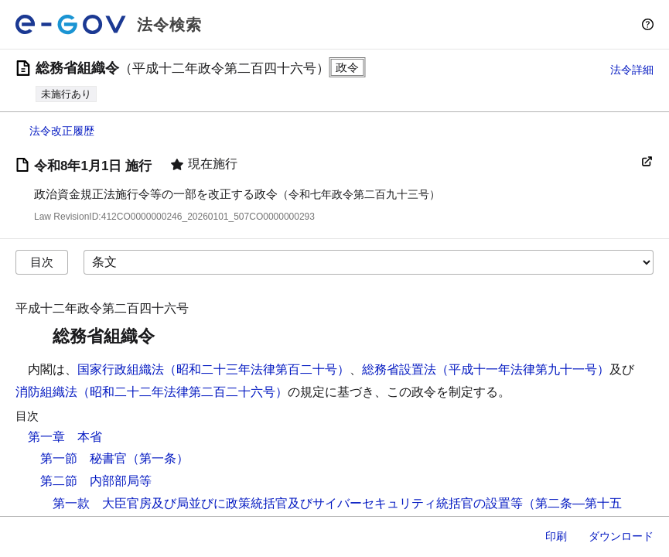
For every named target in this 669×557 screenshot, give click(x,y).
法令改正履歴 (61, 131)
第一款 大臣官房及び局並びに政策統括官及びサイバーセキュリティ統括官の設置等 (288, 503)
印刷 (556, 536)
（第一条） (158, 458)
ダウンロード (621, 536)
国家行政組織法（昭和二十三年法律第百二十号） (213, 369)
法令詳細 (632, 69)
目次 (41, 261)
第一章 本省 (65, 436)
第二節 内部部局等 (96, 480)
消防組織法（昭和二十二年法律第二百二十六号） (151, 391)
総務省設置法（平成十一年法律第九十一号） (485, 369)
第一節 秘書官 (83, 458)
